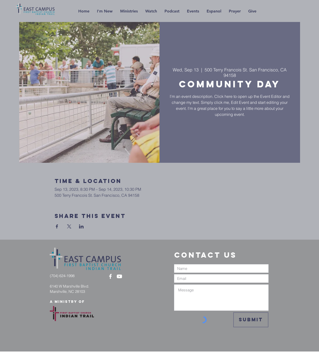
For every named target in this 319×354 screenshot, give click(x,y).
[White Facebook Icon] (110, 276)
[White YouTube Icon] (119, 276)
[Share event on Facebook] (57, 226)
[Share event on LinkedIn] (81, 226)
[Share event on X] (69, 226)
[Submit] (250, 319)
